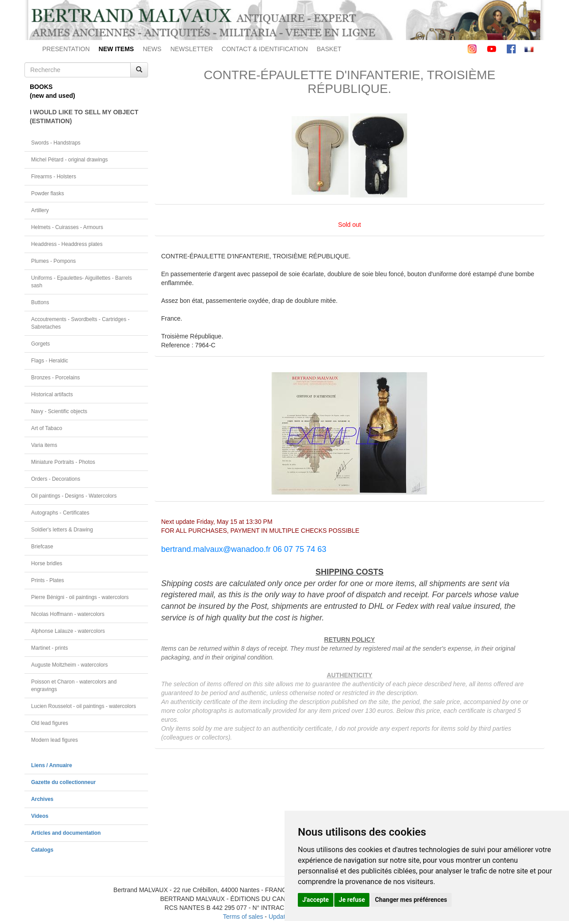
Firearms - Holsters (53, 176)
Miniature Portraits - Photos (63, 462)
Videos (39, 816)
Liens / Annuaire (51, 765)
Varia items (44, 445)
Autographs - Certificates (60, 513)
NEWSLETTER (191, 48)
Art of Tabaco (46, 428)
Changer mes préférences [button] (411, 899)
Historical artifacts (52, 394)
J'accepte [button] (315, 899)
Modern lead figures (54, 740)
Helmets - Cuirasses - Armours (67, 227)
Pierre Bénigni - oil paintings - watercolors (79, 597)
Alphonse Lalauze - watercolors (68, 631)
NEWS (152, 48)
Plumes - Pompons (53, 261)
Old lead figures (49, 723)
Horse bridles (46, 563)
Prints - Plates (47, 580)
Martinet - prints (49, 648)
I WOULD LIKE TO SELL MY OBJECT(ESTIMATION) (84, 117)
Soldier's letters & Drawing (62, 530)
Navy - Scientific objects (59, 411)
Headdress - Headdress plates (67, 244)
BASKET (329, 48)
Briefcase (42, 546)
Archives (42, 799)
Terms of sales (243, 916)
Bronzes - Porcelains (55, 377)
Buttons (40, 302)
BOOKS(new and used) (52, 91)
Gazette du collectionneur (63, 782)
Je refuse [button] (352, 899)
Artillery (40, 210)
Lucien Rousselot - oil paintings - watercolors (83, 706)
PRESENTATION (66, 48)
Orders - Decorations (55, 479)
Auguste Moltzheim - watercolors (69, 665)
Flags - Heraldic (49, 361)
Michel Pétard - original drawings (69, 160)
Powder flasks (47, 193)
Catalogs (42, 850)
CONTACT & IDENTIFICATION (265, 48)
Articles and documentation (66, 833)
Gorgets (40, 344)
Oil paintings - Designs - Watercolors (74, 496)
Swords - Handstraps (55, 143)
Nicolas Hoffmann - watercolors (67, 614)
